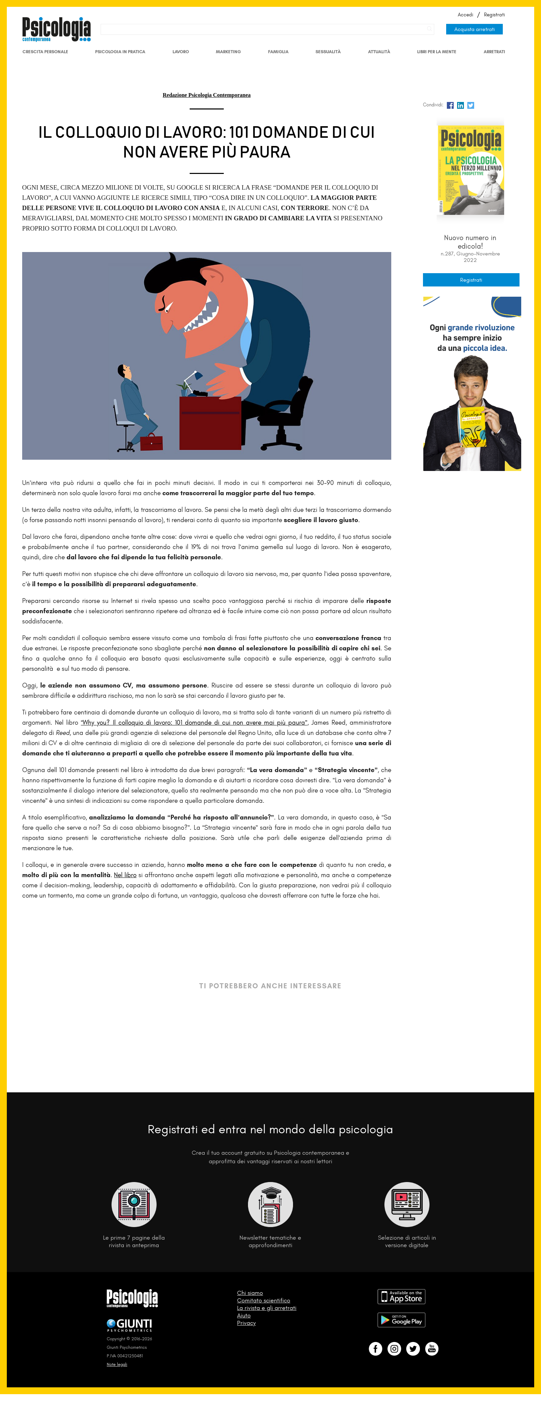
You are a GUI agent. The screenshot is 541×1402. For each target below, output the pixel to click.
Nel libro (125, 875)
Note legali (117, 1364)
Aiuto (244, 1315)
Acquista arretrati (474, 29)
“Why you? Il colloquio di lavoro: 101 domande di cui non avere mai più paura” (194, 722)
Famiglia (278, 51)
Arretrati (494, 51)
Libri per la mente (436, 51)
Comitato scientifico (263, 1300)
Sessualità (328, 51)
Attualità (379, 51)
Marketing (228, 51)
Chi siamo (250, 1293)
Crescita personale (45, 51)
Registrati (494, 15)
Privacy (246, 1323)
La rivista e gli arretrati (266, 1308)
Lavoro (181, 51)
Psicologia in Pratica (120, 51)
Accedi (465, 15)
